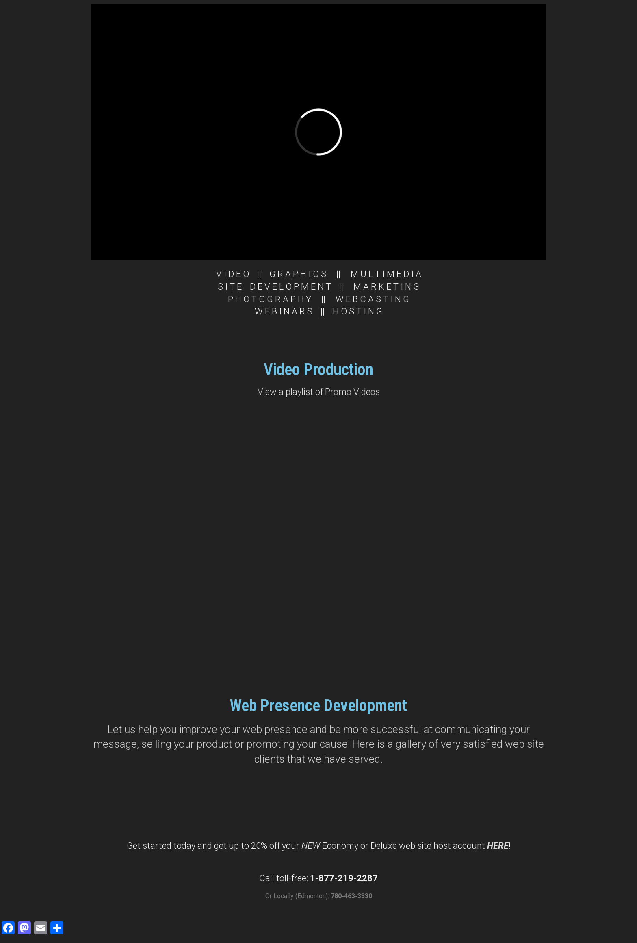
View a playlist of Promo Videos (319, 392)
